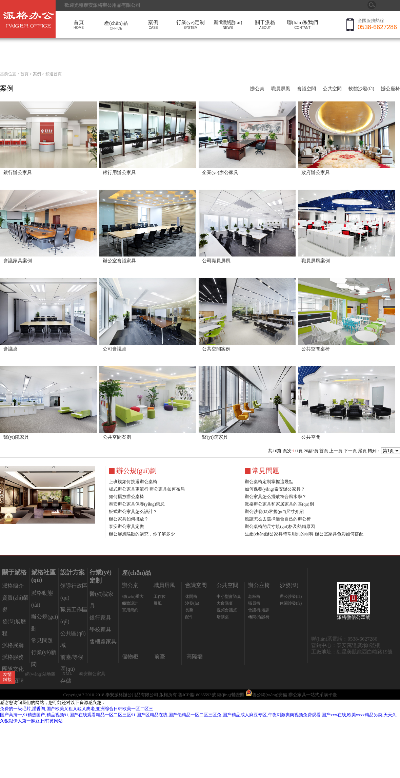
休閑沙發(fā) (291, 603)
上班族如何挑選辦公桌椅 (133, 481)
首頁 (24, 74)
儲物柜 (130, 656)
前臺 (159, 656)
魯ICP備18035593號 (197, 694)
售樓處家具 (103, 641)
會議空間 (306, 88)
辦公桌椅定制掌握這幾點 (269, 481)
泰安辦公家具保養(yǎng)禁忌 (137, 504)
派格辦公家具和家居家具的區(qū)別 (279, 504)
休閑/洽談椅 (258, 616)
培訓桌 (223, 616)
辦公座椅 (390, 88)
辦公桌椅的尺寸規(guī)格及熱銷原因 (280, 526)
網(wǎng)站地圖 (40, 674)
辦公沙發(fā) (291, 596)
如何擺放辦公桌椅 (126, 496)
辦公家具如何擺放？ (128, 518)
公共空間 (332, 88)
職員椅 (254, 603)
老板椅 (254, 596)
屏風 (158, 603)
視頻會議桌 (227, 610)
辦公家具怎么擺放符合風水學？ (275, 496)
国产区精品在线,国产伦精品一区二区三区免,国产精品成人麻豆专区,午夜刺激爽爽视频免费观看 (229, 714)
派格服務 (13, 657)
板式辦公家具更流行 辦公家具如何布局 (147, 489)
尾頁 (362, 450)
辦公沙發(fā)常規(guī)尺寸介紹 (274, 511)
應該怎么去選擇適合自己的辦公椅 (278, 518)
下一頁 (350, 450)
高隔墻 (194, 656)
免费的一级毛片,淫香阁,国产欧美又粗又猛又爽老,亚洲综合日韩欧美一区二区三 (76, 708)
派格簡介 (13, 586)
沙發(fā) (192, 603)
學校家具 (100, 629)
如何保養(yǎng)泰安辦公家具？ (275, 489)
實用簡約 (130, 610)
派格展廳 (13, 645)
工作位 (160, 596)
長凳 (189, 610)
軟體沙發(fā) (361, 88)
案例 (37, 74)
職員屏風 (280, 88)
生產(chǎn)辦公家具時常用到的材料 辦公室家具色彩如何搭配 (304, 533)
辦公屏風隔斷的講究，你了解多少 (142, 533)
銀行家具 (100, 618)
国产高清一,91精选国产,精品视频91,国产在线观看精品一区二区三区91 (68, 714)
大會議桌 (225, 603)
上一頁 (335, 450)
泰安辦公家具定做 (126, 526)
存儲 (65, 681)
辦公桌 (257, 88)
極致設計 (130, 603)
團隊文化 (13, 669)
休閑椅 (191, 596)
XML (67, 673)
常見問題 (42, 640)
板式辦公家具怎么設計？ (133, 511)
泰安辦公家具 (92, 673)
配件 (189, 616)
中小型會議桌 (229, 596)
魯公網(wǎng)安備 (266, 694)
